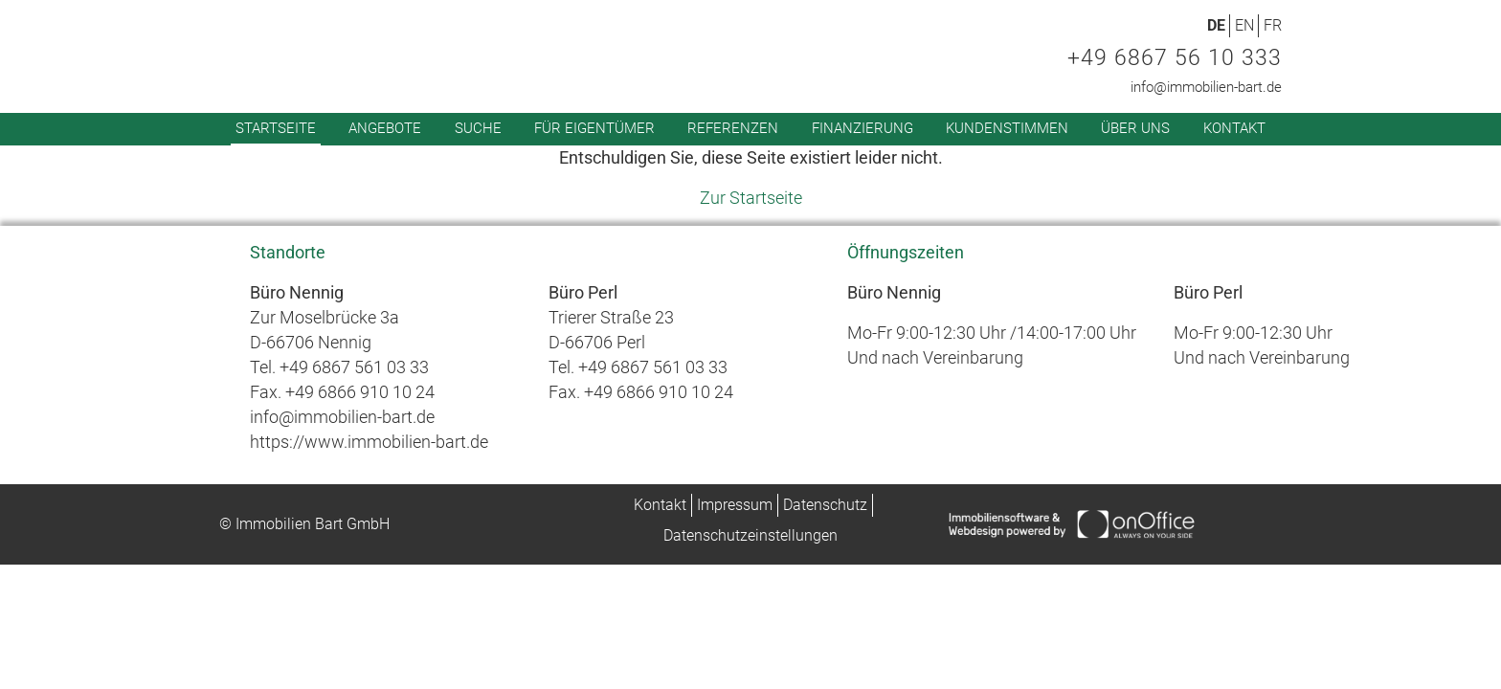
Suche (478, 128)
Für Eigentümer (594, 128)
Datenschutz (825, 505)
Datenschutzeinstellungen (750, 535)
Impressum (735, 505)
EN (1244, 25)
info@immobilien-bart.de (1206, 87)
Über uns (1135, 128)
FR (1273, 25)
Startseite (275, 128)
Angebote (384, 128)
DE (1216, 25)
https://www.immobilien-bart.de (369, 442)
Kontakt (1234, 128)
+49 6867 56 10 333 (1174, 58)
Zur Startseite (751, 198)
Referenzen (732, 128)
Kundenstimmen (1007, 128)
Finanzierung (862, 128)
